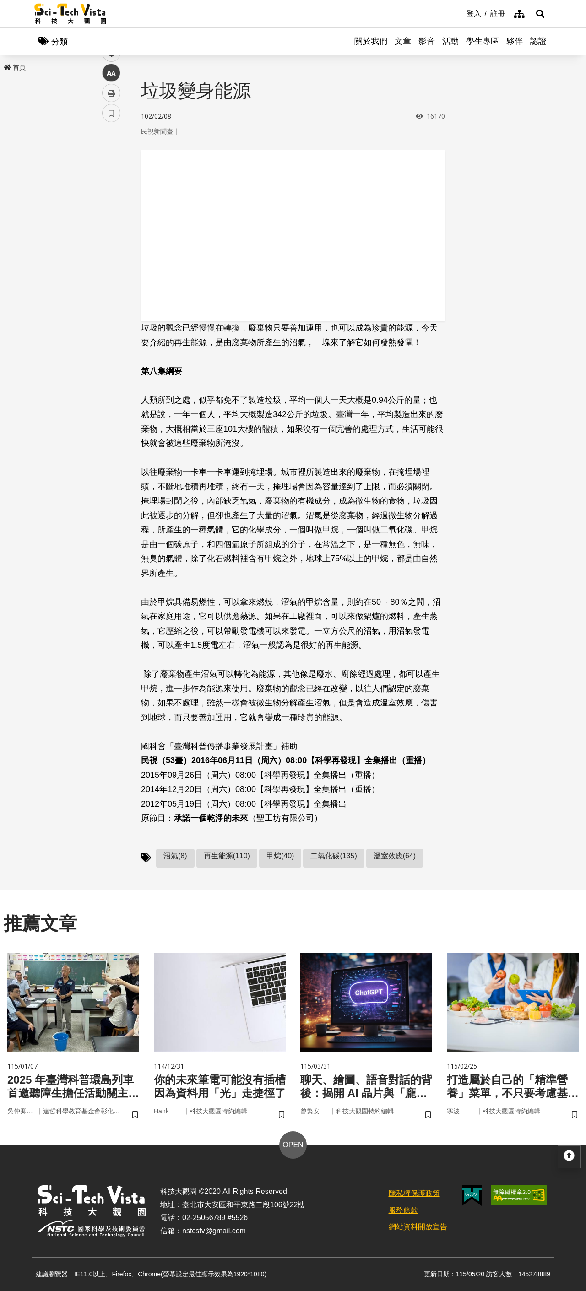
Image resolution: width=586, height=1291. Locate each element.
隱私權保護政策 (414, 1193)
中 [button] (111, 235)
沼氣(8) (175, 856)
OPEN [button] (292, 1145)
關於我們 (370, 41)
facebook (111, 175)
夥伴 (514, 41)
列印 (111, 255)
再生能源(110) (227, 856)
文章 (403, 41)
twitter (111, 195)
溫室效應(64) (395, 856)
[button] (540, 13)
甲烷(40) (280, 856)
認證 (538, 41)
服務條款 (403, 1210)
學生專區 (482, 41)
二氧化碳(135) (333, 856)
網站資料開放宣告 (418, 1227)
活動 (450, 41)
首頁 (15, 67)
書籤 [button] (111, 275)
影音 (426, 41)
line (108, 215)
